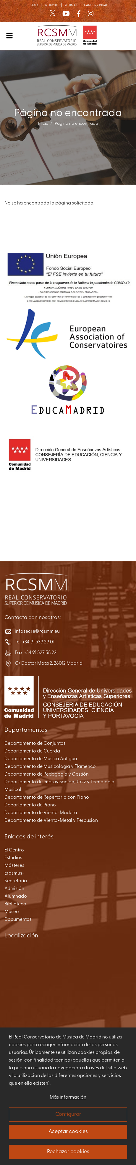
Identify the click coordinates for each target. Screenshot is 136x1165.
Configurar (68, 1114)
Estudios (13, 858)
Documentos (18, 919)
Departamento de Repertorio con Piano (46, 797)
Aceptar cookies (68, 1131)
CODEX (33, 5)
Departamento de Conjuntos (35, 743)
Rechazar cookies (68, 1152)
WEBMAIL (71, 5)
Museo (11, 912)
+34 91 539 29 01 (38, 642)
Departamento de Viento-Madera (40, 813)
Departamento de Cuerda (32, 751)
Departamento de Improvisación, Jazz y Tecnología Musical (59, 786)
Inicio (43, 124)
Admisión (14, 888)
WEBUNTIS (51, 5)
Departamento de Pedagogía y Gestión (46, 774)
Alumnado (15, 896)
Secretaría (15, 881)
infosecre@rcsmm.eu (37, 631)
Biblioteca (15, 904)
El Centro (14, 850)
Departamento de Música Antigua (40, 759)
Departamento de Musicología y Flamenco (50, 766)
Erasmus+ (14, 873)
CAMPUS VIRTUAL (96, 5)
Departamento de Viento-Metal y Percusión (51, 820)
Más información (68, 1097)
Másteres (14, 865)
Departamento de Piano (30, 805)
